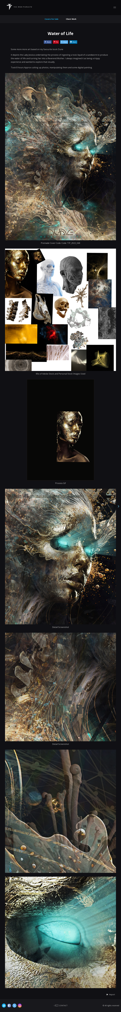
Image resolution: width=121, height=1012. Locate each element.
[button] (110, 994)
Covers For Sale (51, 19)
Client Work (71, 19)
